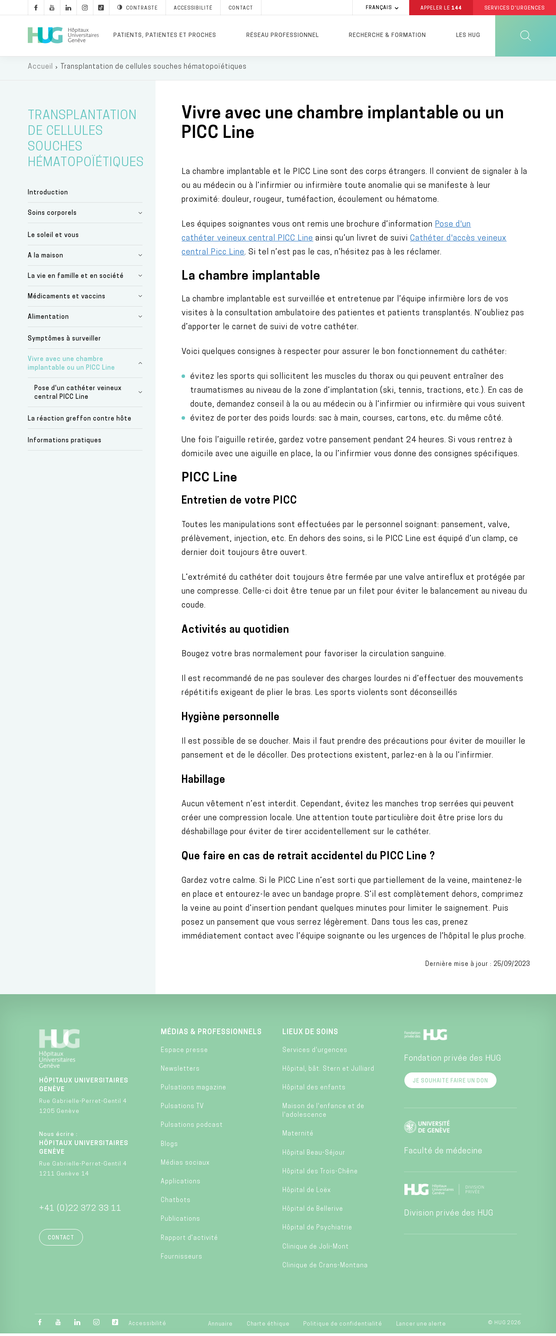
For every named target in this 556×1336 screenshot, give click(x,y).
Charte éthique (268, 1326)
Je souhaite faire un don (450, 1084)
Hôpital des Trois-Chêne (320, 1174)
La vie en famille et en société (76, 279)
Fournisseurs (181, 1259)
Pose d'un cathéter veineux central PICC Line (78, 395)
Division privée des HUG (448, 1216)
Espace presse (184, 1053)
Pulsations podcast (192, 1128)
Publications (180, 1222)
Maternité (298, 1137)
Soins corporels (52, 216)
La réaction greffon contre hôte (80, 421)
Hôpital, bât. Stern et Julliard (328, 1072)
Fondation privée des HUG (452, 1062)
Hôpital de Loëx (306, 1193)
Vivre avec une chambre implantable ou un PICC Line (71, 366)
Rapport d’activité (189, 1241)
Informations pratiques (65, 443)
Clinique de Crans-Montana (325, 1268)
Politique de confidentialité (342, 1326)
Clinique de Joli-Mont (315, 1249)
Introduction (48, 195)
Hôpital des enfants (314, 1090)
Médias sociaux (185, 1165)
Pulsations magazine (193, 1090)
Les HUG (468, 35)
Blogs (169, 1147)
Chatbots (176, 1203)
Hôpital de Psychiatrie (317, 1230)
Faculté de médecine (443, 1154)
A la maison (45, 258)
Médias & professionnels (211, 1035)
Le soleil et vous (53, 238)
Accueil (40, 69)
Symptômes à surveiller (64, 341)
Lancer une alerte (421, 1326)
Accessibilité (147, 1326)
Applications (181, 1184)
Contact (61, 1241)
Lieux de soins (310, 1035)
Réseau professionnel (282, 35)
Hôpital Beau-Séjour (313, 1155)
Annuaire (220, 1326)
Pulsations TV (182, 1109)
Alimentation (48, 320)
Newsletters (180, 1072)
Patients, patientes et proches (164, 35)
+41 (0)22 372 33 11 (80, 1212)
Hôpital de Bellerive (312, 1212)
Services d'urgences (315, 1053)
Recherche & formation (387, 35)
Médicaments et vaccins (67, 299)
